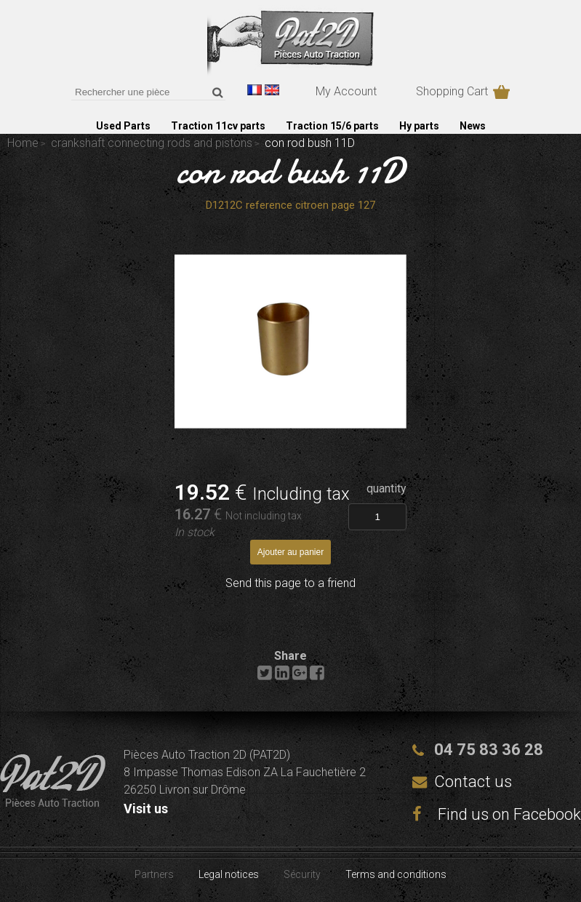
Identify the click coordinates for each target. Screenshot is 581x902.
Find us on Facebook (496, 814)
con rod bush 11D (291, 171)
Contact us (473, 782)
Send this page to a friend (290, 583)
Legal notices (229, 874)
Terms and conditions (395, 874)
